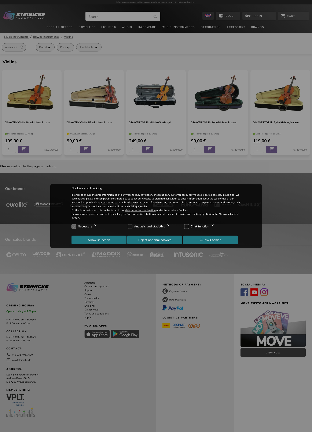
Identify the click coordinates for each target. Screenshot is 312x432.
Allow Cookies (210, 240)
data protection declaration (140, 210)
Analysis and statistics (149, 226)
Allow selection (99, 240)
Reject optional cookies (154, 240)
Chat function (200, 226)
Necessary (85, 226)
